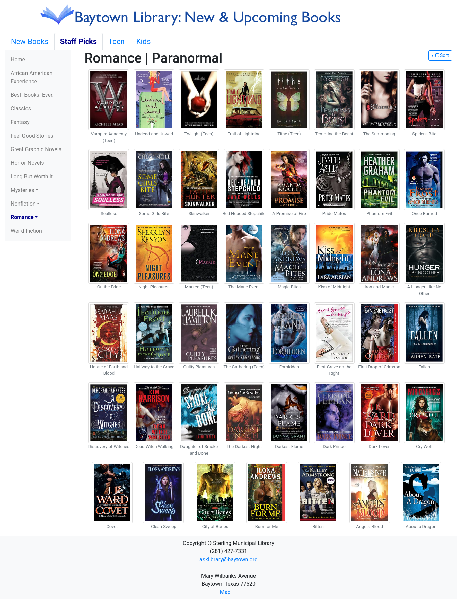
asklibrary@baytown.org (228, 559)
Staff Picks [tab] (78, 41)
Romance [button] (22, 217)
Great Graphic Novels (36, 149)
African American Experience (31, 77)
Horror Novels (27, 163)
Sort (441, 55)
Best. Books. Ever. (32, 95)
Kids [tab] (143, 41)
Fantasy (20, 122)
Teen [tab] (116, 41)
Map (225, 592)
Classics (21, 108)
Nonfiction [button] (23, 203)
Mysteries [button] (22, 190)
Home (18, 59)
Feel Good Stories (32, 136)
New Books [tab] (30, 41)
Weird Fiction (26, 231)
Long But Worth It (32, 176)
